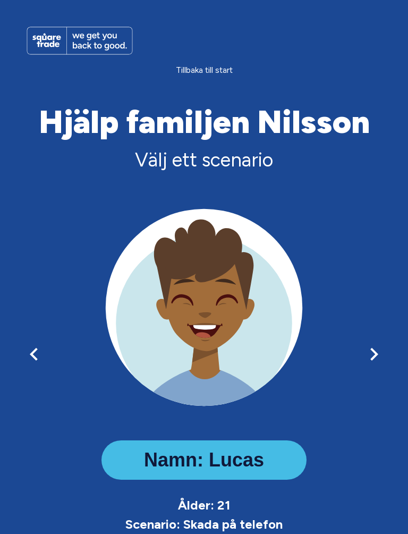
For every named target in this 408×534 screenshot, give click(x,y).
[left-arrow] (34, 354)
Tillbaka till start (204, 70)
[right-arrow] (374, 354)
